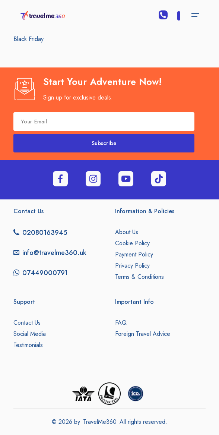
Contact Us (27, 322)
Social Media (29, 334)
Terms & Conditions (139, 276)
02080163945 (44, 232)
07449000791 (45, 273)
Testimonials (28, 345)
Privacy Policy (132, 265)
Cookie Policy (132, 243)
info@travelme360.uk (54, 253)
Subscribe (104, 143)
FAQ (121, 322)
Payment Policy (134, 254)
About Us (126, 232)
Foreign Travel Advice (142, 334)
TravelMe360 (100, 421)
